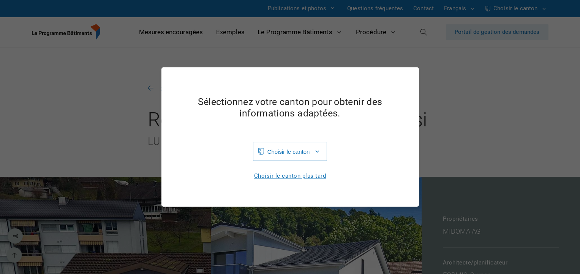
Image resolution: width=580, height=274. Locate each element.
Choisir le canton (288, 151)
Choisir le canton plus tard (290, 176)
